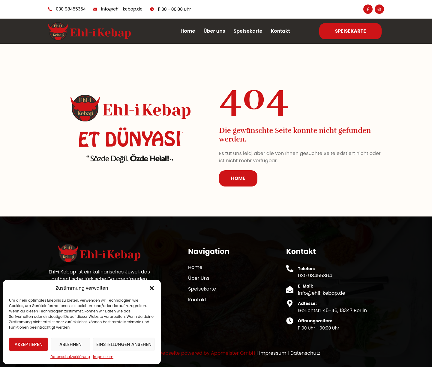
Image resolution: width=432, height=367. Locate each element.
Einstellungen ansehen (124, 344)
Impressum (103, 356)
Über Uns (198, 278)
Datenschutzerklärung (70, 356)
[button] (152, 288)
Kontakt (280, 31)
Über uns (214, 31)
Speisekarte (247, 31)
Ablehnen (70, 344)
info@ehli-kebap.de (321, 293)
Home (188, 31)
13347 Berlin (353, 310)
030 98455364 (315, 275)
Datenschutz (305, 353)
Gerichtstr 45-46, (319, 310)
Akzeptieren (28, 344)
